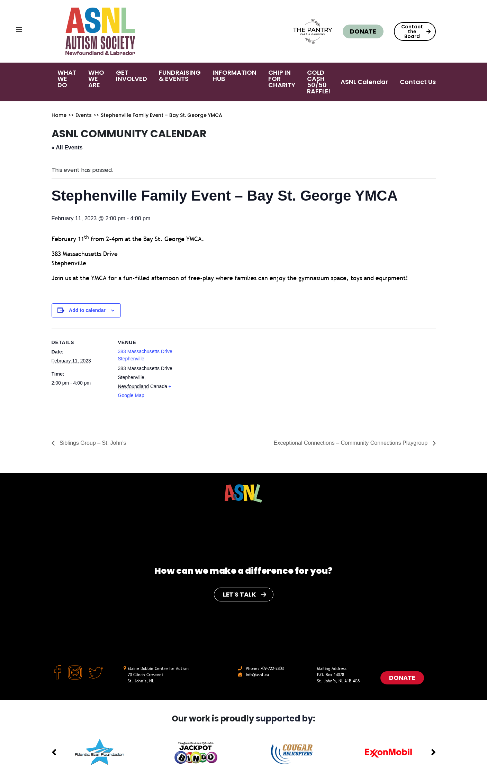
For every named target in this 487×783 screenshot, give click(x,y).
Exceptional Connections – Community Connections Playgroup (351, 443)
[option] (99, 752)
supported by (284, 718)
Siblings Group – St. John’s (92, 443)
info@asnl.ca (257, 675)
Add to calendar (87, 310)
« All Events (67, 147)
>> (71, 115)
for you (311, 571)
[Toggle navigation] (12, 31)
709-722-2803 (272, 668)
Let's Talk (244, 594)
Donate (363, 31)
